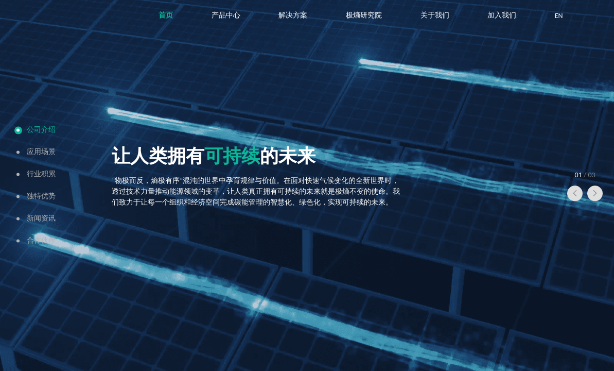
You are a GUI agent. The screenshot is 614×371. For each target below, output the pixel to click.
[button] (575, 193)
